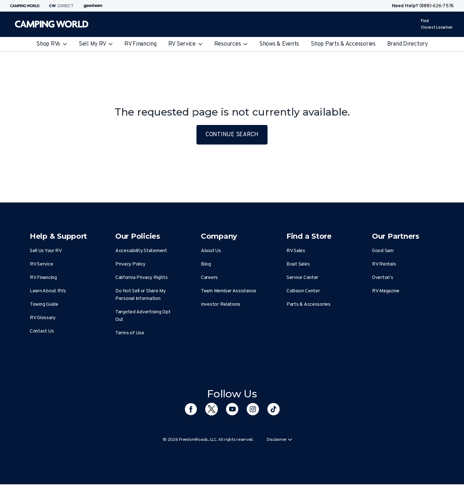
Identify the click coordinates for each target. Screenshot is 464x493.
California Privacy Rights (141, 278)
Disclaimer (279, 440)
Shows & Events (279, 44)
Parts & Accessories (308, 304)
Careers (209, 278)
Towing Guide (44, 304)
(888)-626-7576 (436, 6)
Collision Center (303, 291)
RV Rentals (384, 264)
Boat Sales (298, 264)
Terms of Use (129, 333)
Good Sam (383, 251)
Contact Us (42, 331)
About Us (211, 251)
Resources (231, 44)
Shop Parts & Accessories (343, 44)
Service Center (302, 278)
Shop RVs (51, 44)
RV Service (185, 44)
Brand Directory (407, 44)
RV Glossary (42, 318)
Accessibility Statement (141, 251)
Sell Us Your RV (46, 251)
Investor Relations (220, 304)
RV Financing (140, 44)
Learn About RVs (48, 291)
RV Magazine (385, 291)
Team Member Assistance (228, 291)
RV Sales (295, 251)
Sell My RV (96, 44)
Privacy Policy (130, 264)
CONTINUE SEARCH (232, 134)
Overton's (382, 278)
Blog (206, 264)
